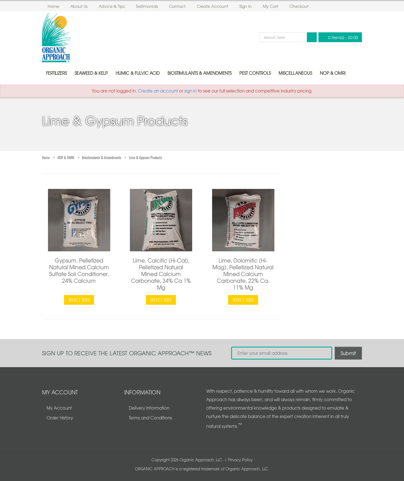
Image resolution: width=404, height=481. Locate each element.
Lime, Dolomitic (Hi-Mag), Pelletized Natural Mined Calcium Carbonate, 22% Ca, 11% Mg (243, 273)
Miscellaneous (295, 73)
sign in (190, 91)
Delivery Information (149, 408)
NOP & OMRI (332, 73)
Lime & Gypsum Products (145, 157)
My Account (59, 408)
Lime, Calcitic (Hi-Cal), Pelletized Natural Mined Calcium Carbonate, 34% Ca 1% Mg (161, 273)
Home (53, 6)
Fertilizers (56, 73)
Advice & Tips (112, 6)
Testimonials (147, 6)
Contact (177, 6)
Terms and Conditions (150, 418)
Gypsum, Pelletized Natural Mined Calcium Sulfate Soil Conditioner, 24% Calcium (79, 270)
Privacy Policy (240, 459)
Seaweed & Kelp (91, 73)
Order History (60, 418)
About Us (79, 6)
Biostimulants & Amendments (199, 73)
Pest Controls (255, 73)
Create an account (158, 91)
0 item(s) (338, 37)
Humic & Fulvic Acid (138, 73)
